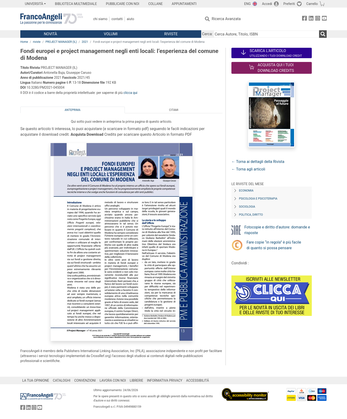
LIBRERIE (136, 380)
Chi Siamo (100, 19)
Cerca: (207, 34)
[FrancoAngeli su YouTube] (324, 19)
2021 (85, 42)
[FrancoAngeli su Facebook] (304, 19)
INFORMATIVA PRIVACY (164, 380)
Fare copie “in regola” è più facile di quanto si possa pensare (274, 245)
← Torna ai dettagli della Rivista (257, 161)
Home (24, 42)
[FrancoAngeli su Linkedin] (311, 19)
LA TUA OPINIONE (35, 380)
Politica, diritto (251, 214)
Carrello (312, 4)
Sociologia (247, 206)
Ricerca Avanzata (226, 19)
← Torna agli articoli (248, 169)
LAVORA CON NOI (113, 380)
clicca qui (130, 93)
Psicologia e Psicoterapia (258, 198)
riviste (36, 42)
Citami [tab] (173, 110)
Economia (246, 190)
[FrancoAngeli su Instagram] (317, 19)
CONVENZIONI (85, 380)
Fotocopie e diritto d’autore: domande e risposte (277, 230)
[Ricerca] (323, 34)
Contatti (117, 19)
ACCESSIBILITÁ (197, 380)
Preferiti (289, 4)
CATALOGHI (61, 380)
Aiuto (130, 19)
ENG (247, 4)
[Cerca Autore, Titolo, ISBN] (266, 34)
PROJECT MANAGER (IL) (61, 42)
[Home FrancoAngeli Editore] (51, 19)
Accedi (267, 4)
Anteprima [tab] (73, 110)
